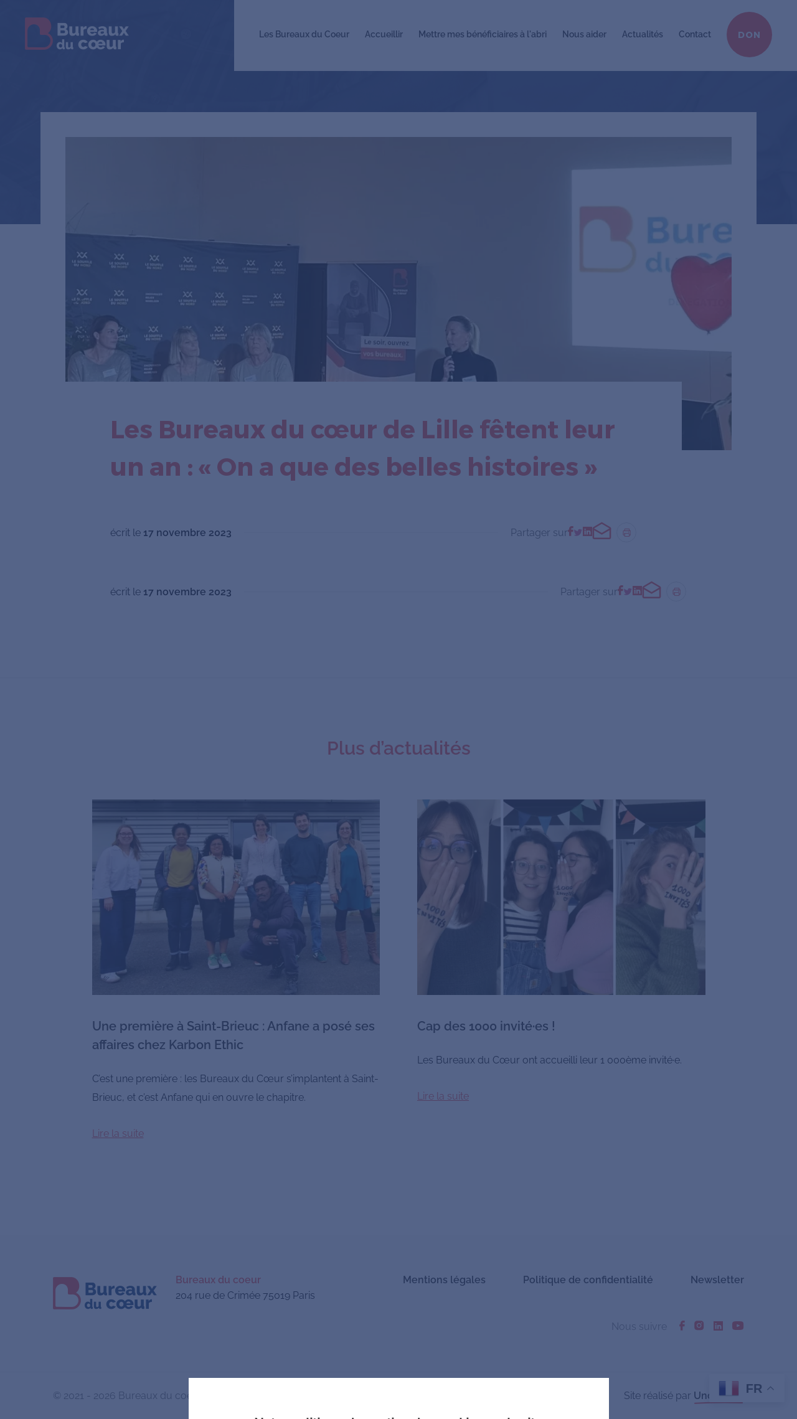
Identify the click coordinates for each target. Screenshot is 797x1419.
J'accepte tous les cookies (313, 1327)
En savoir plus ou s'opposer (489, 1326)
